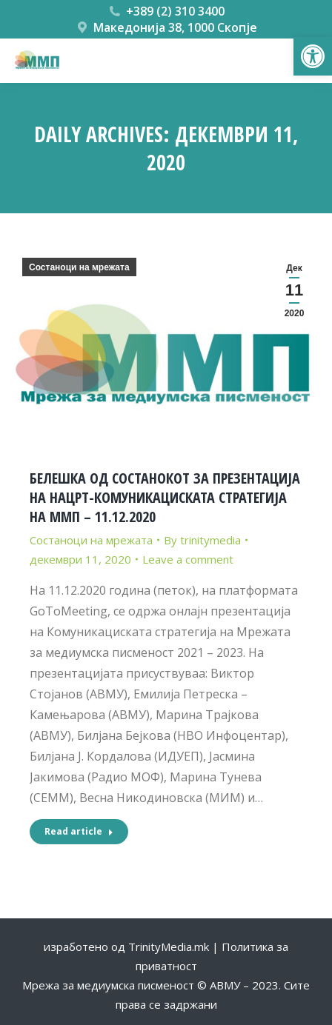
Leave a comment (187, 559)
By (202, 539)
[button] (312, 56)
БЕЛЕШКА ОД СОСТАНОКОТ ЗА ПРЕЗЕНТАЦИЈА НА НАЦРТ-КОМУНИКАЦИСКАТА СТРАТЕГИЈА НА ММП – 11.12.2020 (165, 497)
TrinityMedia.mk (168, 946)
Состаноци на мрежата (79, 267)
